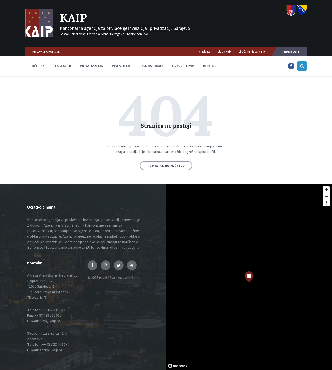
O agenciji (62, 66)
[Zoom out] (326, 196)
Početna (37, 66)
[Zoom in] (326, 189)
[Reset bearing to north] (326, 203)
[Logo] (39, 35)
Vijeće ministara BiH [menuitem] (252, 51)
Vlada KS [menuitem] (205, 51)
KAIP (73, 18)
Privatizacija (91, 66)
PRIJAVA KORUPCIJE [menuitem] (46, 51)
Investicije (121, 66)
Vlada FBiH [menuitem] (225, 51)
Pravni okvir (183, 66)
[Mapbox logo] (177, 366)
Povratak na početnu (166, 166)
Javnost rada (151, 66)
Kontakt (210, 66)
